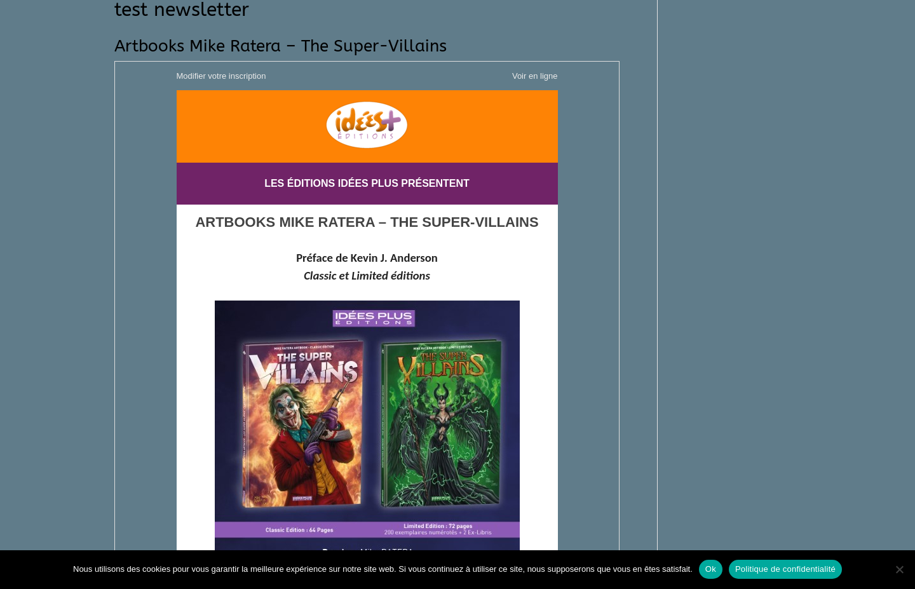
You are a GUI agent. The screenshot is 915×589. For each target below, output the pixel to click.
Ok (710, 569)
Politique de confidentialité (785, 569)
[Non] (899, 569)
